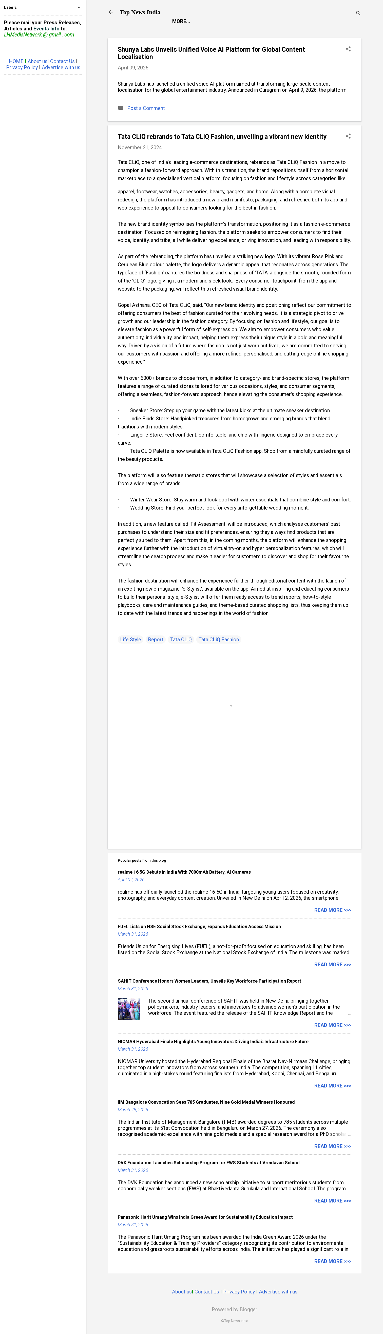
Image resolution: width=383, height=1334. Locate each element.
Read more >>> (332, 910)
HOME (16, 61)
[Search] (358, 14)
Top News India (140, 12)
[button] (348, 49)
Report (182, 21)
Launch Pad (266, 21)
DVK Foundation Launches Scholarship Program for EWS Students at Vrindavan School (209, 1162)
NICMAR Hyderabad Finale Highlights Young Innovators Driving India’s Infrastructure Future (213, 1041)
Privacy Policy (239, 1292)
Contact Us (207, 1292)
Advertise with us (278, 1292)
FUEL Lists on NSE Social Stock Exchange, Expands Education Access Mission (199, 926)
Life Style (305, 21)
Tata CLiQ (181, 639)
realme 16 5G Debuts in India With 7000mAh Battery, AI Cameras (184, 872)
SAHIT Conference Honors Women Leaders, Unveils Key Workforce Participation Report (209, 981)
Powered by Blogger (234, 1309)
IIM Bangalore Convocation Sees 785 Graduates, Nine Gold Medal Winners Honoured (206, 1102)
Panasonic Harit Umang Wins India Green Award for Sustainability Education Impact (205, 1217)
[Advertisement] (234, 801)
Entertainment (221, 21)
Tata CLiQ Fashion (219, 639)
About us (182, 1292)
